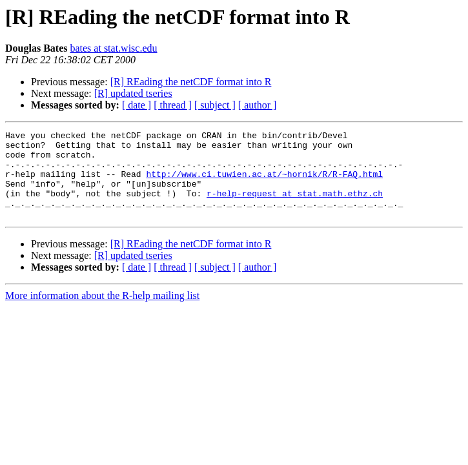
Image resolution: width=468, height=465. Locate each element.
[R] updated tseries (133, 93)
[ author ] (257, 104)
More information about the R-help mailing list (102, 312)
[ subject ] (215, 104)
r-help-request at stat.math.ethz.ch (295, 206)
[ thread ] (173, 104)
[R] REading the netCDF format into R (191, 81)
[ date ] (136, 104)
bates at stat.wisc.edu (113, 48)
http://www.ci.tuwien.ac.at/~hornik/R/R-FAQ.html (264, 183)
